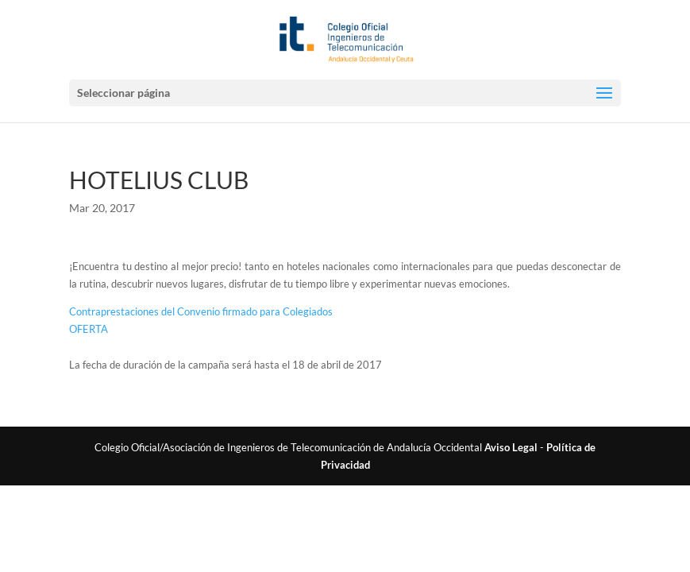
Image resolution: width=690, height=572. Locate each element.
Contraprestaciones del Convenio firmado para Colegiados (201, 311)
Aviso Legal (511, 447)
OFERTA (88, 329)
